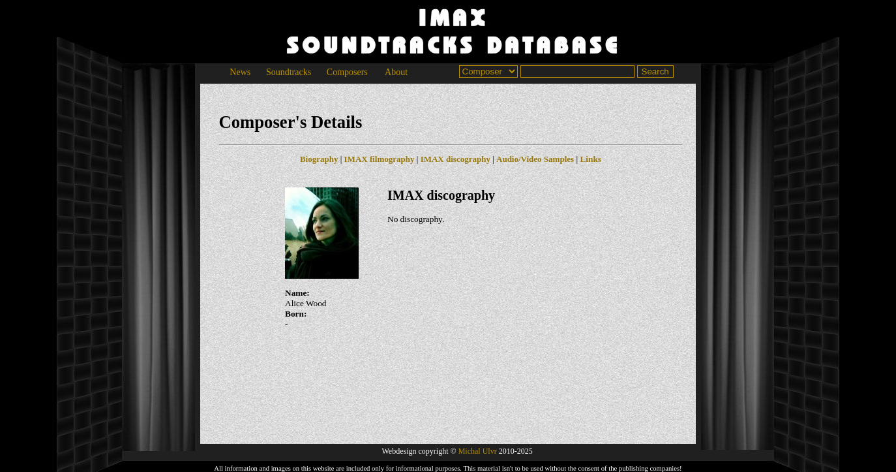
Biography (319, 159)
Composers (347, 72)
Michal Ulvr (477, 451)
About (396, 72)
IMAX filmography (379, 159)
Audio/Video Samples (535, 159)
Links (590, 159)
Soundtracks (288, 72)
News (240, 72)
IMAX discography (455, 159)
